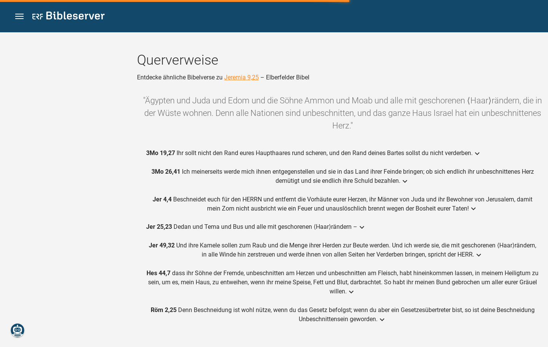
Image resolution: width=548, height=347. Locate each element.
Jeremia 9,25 (241, 77)
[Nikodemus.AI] (17, 330)
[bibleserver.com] (68, 17)
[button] (19, 16)
